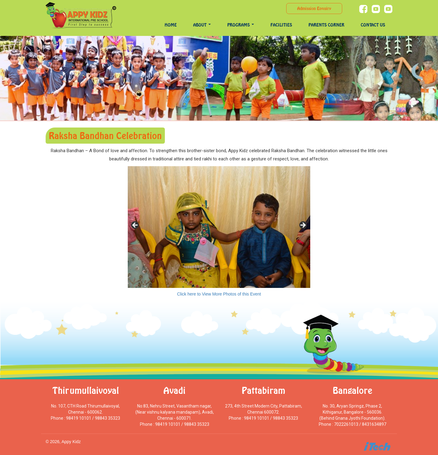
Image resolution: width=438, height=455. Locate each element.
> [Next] (302, 225)
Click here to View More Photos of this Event (219, 294)
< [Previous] (135, 225)
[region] (219, 227)
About (202, 24)
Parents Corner (326, 24)
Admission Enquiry (314, 8)
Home (171, 24)
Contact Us (373, 24)
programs (240, 24)
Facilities (281, 24)
